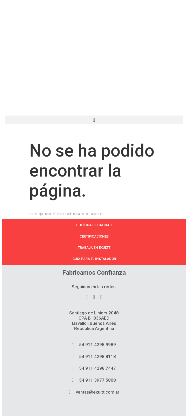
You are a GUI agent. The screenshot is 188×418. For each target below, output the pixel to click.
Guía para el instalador (94, 259)
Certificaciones (94, 236)
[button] (94, 120)
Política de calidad (94, 225)
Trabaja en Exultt (94, 248)
